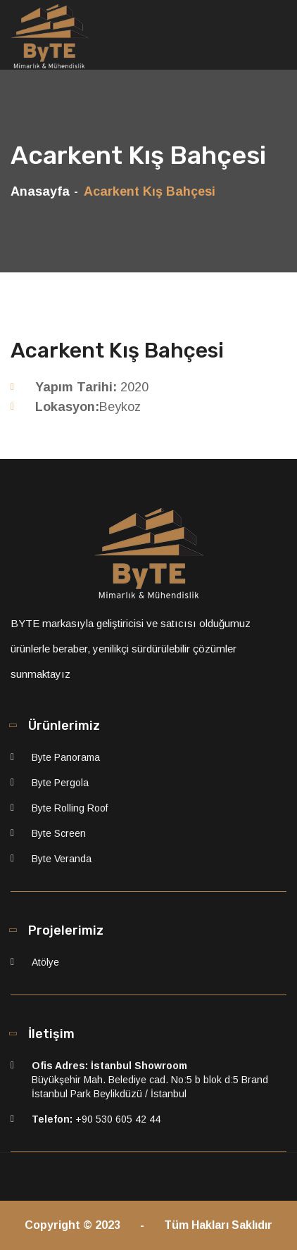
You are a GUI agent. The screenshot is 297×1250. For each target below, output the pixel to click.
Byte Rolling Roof (70, 808)
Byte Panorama (66, 757)
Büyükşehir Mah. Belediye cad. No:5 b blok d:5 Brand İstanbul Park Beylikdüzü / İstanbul (150, 1079)
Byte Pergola (60, 782)
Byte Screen (59, 833)
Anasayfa (40, 191)
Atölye (45, 962)
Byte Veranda (61, 858)
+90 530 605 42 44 (96, 1119)
